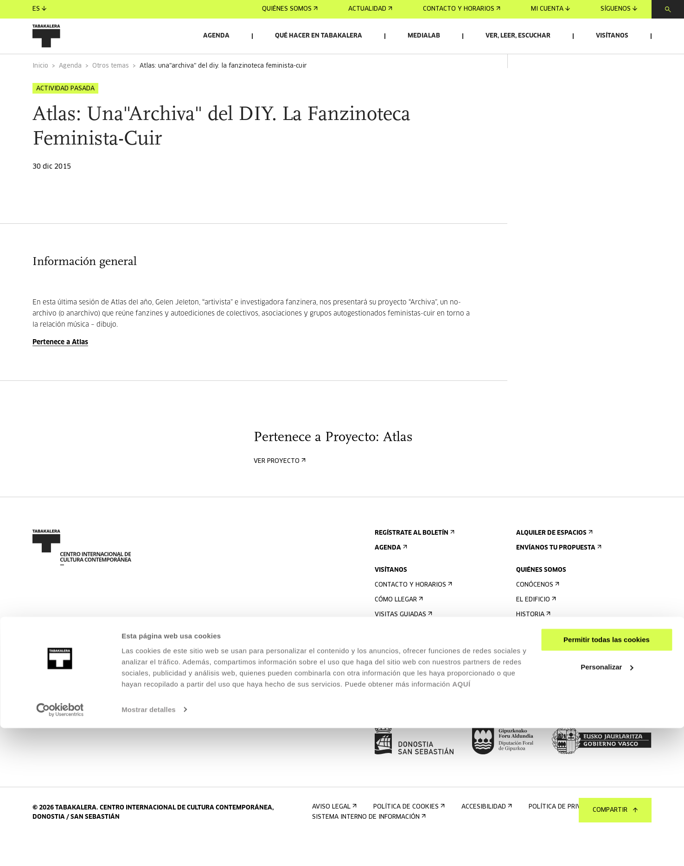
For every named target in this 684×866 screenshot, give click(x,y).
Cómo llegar (398, 626)
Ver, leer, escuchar (518, 36)
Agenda (216, 36)
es (39, 9)
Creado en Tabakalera (555, 655)
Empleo (530, 692)
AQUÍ (461, 822)
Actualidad (370, 9)
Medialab (424, 36)
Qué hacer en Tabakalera (318, 36)
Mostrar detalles (148, 848)
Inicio (40, 92)
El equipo (534, 670)
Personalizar (607, 805)
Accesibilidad (399, 670)
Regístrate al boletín (414, 559)
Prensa (389, 722)
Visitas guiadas (402, 641)
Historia (532, 641)
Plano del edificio (407, 700)
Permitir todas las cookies (606, 778)
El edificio (535, 626)
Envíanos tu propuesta (558, 574)
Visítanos (612, 36)
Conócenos (536, 611)
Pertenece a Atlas (60, 368)
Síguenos (619, 9)
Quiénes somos (290, 9)
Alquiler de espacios (553, 559)
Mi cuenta (550, 9)
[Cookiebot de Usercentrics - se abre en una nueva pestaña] (60, 848)
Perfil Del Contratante (558, 707)
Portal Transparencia (557, 722)
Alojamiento (398, 655)
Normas (389, 685)
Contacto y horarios (461, 9)
